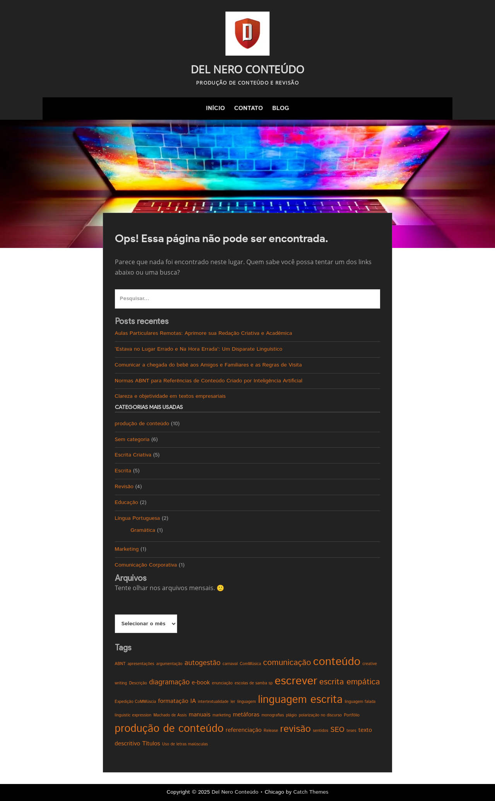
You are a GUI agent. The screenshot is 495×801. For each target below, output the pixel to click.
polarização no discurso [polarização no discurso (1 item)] (320, 715)
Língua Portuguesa (137, 518)
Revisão (124, 486)
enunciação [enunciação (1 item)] (222, 683)
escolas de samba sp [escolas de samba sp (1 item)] (254, 683)
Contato (248, 108)
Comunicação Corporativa (146, 565)
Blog (280, 108)
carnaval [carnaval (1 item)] (230, 664)
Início (215, 108)
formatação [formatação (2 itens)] (173, 701)
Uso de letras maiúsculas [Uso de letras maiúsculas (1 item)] (185, 744)
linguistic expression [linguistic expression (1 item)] (133, 715)
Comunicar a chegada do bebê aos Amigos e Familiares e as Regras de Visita (208, 365)
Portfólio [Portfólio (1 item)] (352, 715)
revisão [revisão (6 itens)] (295, 729)
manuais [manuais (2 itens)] (199, 714)
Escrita (123, 471)
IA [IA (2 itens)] (193, 701)
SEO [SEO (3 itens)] (337, 730)
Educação (126, 502)
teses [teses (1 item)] (351, 731)
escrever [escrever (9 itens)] (296, 681)
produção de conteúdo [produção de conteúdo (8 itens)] (169, 729)
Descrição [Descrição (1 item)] (138, 683)
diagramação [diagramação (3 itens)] (169, 682)
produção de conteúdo (142, 424)
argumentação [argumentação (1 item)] (169, 664)
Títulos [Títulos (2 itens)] (151, 743)
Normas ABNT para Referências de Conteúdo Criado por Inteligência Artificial (208, 381)
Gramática (143, 530)
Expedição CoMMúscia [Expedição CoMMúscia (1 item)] (135, 702)
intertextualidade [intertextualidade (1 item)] (213, 702)
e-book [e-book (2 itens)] (201, 682)
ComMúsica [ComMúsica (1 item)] (250, 664)
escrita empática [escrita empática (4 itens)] (349, 682)
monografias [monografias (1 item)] (272, 715)
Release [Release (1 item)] (271, 731)
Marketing (127, 549)
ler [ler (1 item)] (232, 702)
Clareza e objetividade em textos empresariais (170, 396)
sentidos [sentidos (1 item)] (320, 731)
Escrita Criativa (133, 455)
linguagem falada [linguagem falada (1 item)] (360, 702)
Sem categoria (132, 439)
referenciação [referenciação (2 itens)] (243, 730)
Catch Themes (310, 792)
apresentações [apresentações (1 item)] (141, 664)
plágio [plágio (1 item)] (291, 715)
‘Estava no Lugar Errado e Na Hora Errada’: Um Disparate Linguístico (199, 349)
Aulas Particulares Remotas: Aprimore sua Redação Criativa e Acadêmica (203, 333)
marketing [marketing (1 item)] (222, 715)
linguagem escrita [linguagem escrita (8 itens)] (300, 700)
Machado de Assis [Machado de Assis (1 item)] (170, 715)
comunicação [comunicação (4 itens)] (287, 663)
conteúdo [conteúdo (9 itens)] (336, 661)
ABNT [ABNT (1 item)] (120, 664)
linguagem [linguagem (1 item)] (246, 702)
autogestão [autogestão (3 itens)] (202, 663)
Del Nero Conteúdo (247, 69)
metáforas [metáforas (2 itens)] (246, 714)
